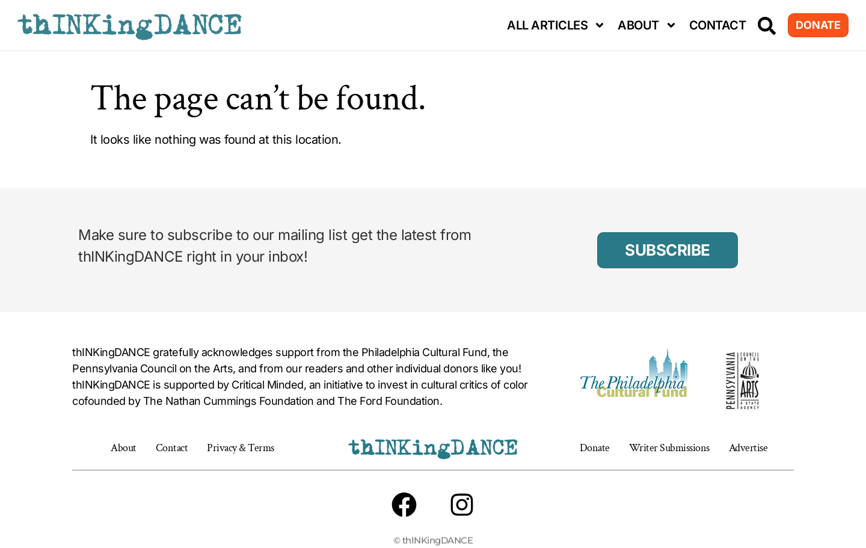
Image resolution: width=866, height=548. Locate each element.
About (647, 25)
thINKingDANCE (129, 25)
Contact (717, 25)
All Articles (556, 25)
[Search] (767, 26)
